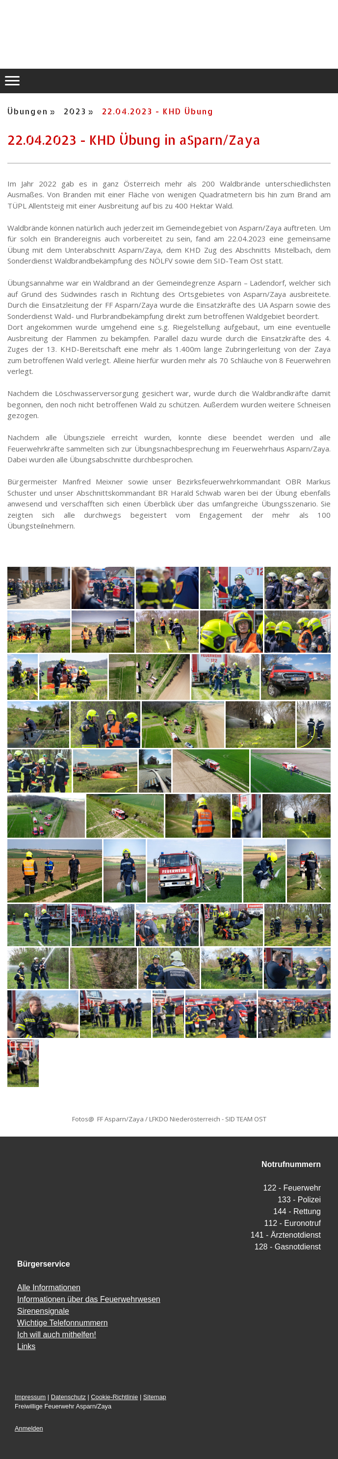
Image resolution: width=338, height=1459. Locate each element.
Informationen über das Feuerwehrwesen (88, 1299)
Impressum (30, 1397)
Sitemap (154, 1397)
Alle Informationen (48, 1287)
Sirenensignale (43, 1311)
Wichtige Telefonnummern (62, 1323)
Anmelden (29, 1428)
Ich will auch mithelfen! (56, 1334)
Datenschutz (68, 1397)
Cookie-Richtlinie (114, 1397)
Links (26, 1346)
